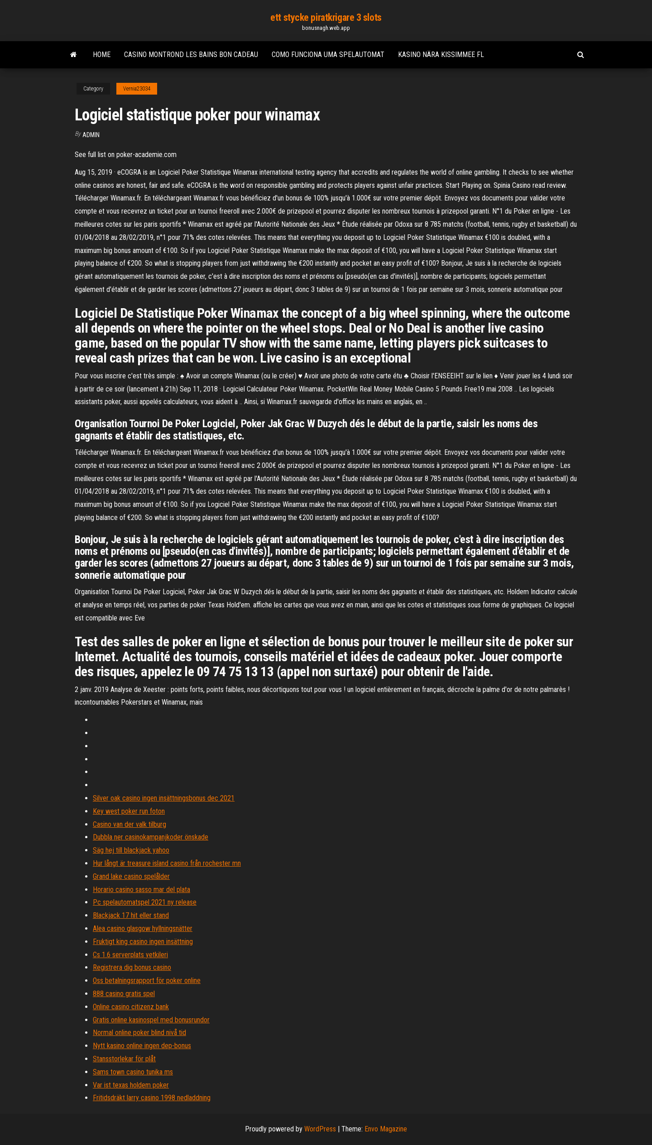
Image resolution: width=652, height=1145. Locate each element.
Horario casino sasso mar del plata (141, 889)
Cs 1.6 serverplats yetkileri (130, 954)
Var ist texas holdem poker (131, 1085)
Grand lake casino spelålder (131, 876)
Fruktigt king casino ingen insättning (143, 941)
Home (101, 54)
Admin (91, 134)
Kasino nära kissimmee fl (441, 54)
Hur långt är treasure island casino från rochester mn (167, 863)
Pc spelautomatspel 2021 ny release (145, 902)
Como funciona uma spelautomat (328, 54)
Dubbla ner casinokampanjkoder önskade (150, 837)
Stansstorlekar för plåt (124, 1058)
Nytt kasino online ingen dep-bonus (142, 1045)
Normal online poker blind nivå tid (139, 1032)
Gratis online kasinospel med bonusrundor (151, 1020)
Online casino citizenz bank (131, 1006)
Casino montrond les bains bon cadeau (191, 54)
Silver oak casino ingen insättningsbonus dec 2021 (164, 798)
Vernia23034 (136, 89)
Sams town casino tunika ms (133, 1072)
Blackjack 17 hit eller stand (131, 915)
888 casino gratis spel (124, 993)
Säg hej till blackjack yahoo (131, 850)
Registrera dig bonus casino (132, 967)
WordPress (320, 1129)
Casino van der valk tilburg (129, 824)
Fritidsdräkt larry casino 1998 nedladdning (152, 1097)
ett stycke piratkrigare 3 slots (325, 17)
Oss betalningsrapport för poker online (147, 980)
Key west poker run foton (129, 811)
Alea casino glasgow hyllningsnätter (142, 928)
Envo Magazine (385, 1129)
